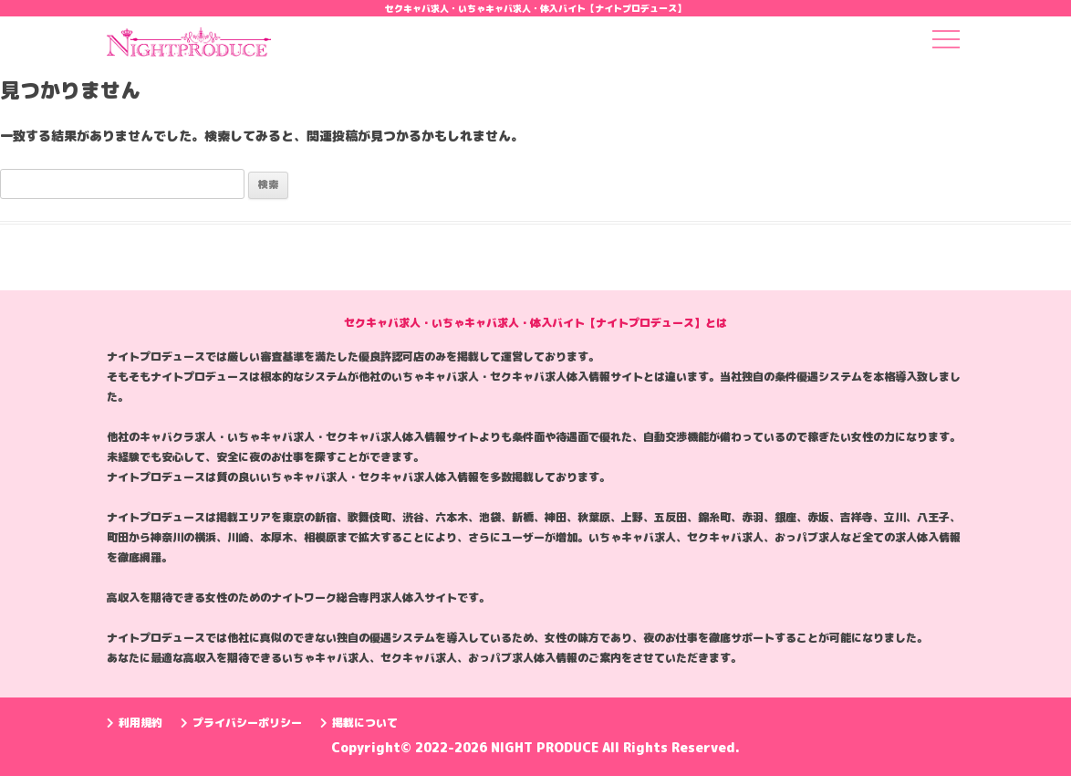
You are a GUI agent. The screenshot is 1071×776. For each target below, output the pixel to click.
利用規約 (134, 722)
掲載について (359, 722)
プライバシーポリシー (241, 722)
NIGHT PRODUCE (546, 747)
